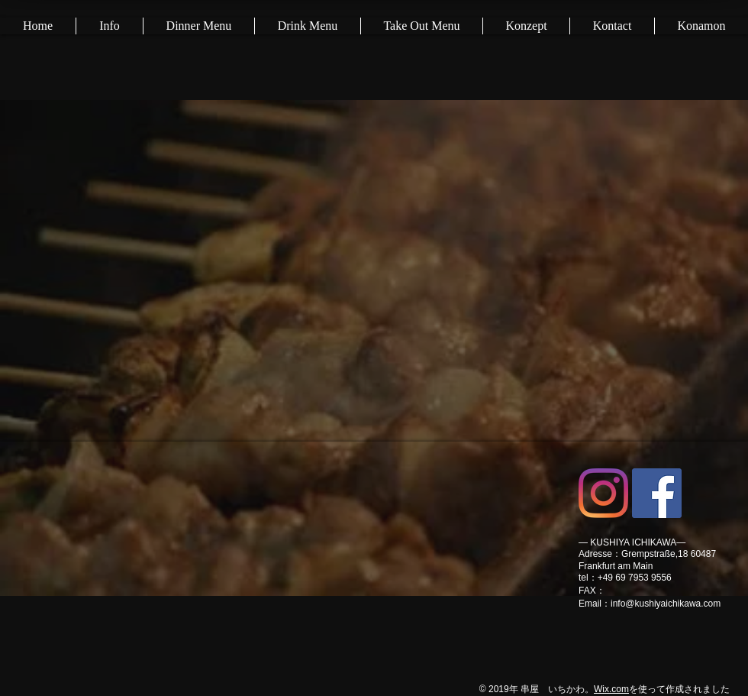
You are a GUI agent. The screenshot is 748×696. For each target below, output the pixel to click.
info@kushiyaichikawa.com (666, 603)
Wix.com (611, 689)
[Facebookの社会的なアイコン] (657, 493)
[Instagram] (603, 493)
